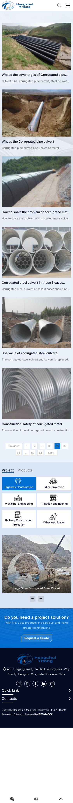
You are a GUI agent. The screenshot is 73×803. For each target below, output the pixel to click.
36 (57, 446)
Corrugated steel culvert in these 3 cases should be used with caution (32, 283)
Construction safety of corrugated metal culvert (32, 424)
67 (32, 452)
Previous (13, 446)
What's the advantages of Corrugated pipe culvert (33, 75)
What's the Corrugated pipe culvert (28, 141)
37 (65, 446)
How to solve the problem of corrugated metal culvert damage (36, 212)
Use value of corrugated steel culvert (29, 353)
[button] (41, 599)
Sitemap (18, 714)
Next (51, 452)
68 (40, 452)
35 (50, 446)
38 (18, 452)
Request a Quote (36, 638)
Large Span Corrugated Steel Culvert (36, 588)
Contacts (9, 699)
